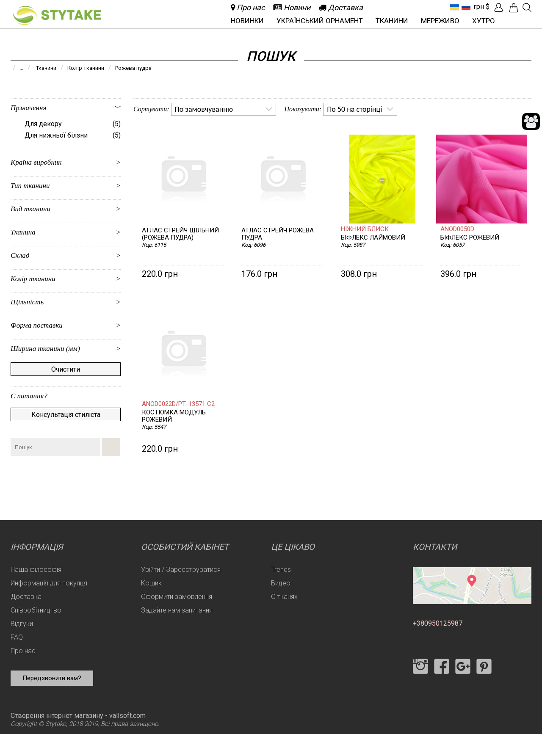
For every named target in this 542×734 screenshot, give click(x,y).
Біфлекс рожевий (469, 237)
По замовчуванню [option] (204, 109)
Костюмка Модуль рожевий (174, 416)
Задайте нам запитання (177, 610)
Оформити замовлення (176, 597)
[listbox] (223, 109)
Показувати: (303, 109)
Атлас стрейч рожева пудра (277, 234)
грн (478, 7)
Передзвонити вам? (51, 678)
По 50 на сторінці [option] (354, 109)
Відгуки (22, 624)
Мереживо (440, 21)
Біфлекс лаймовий (373, 237)
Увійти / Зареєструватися (181, 570)
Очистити (65, 369)
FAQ (17, 637)
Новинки (247, 21)
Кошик (151, 583)
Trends (281, 570)
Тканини (392, 21)
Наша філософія (36, 570)
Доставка (26, 597)
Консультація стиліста (65, 415)
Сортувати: (151, 109)
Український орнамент (320, 21)
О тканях (284, 597)
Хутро (483, 21)
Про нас (23, 651)
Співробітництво (36, 610)
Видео (280, 583)
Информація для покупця (49, 583)
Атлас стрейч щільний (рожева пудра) (180, 234)
